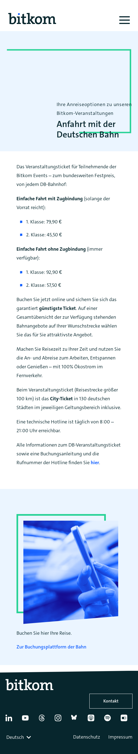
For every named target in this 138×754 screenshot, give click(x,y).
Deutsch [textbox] (15, 737)
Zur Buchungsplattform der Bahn (51, 647)
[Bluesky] (76, 720)
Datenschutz (86, 737)
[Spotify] (109, 720)
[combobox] (19, 737)
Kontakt (110, 701)
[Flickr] (126, 720)
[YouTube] (27, 720)
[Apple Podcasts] (93, 720)
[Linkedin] (11, 720)
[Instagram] (60, 720)
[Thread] (44, 720)
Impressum (120, 737)
